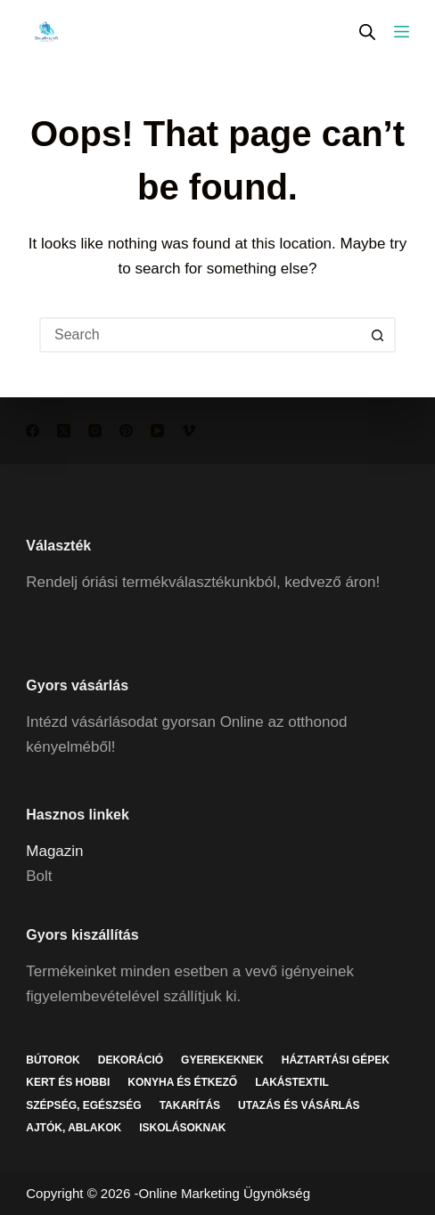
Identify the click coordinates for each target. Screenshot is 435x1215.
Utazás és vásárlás (298, 1105)
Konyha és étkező (182, 1082)
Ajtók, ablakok (73, 1127)
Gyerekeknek (222, 1060)
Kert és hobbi (68, 1082)
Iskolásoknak (182, 1127)
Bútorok (52, 1060)
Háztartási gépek (336, 1060)
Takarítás (190, 1105)
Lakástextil (292, 1082)
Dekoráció (130, 1060)
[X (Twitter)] (63, 430)
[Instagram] (95, 430)
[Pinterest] (126, 430)
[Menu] (401, 31)
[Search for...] (199, 335)
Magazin (54, 851)
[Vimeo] (188, 430)
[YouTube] (157, 430)
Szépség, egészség (83, 1105)
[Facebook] (32, 430)
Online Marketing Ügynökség (224, 1193)
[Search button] (378, 335)
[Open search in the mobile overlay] (367, 31)
